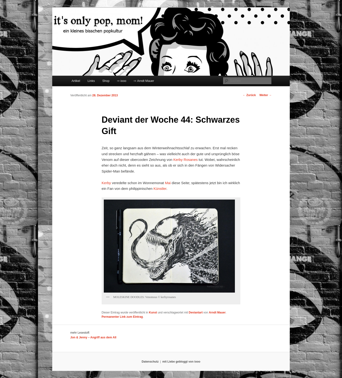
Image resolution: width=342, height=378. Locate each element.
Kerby (106, 183)
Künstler (159, 189)
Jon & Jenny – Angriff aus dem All (93, 337)
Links (91, 81)
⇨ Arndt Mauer (144, 81)
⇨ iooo (121, 81)
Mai (168, 183)
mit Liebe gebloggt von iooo (181, 361)
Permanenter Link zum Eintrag (122, 316)
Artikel (75, 81)
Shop (105, 81)
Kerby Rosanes (185, 160)
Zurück (249, 95)
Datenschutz (150, 361)
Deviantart (196, 312)
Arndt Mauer (217, 312)
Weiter (265, 95)
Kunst (153, 312)
